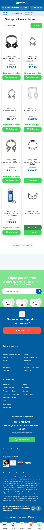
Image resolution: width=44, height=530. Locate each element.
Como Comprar (8, 388)
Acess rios (27, 351)
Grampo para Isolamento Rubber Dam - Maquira (11, 213)
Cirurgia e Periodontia (31, 367)
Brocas (26, 354)
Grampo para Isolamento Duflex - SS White (11, 59)
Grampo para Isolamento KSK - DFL (32, 109)
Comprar (33, 181)
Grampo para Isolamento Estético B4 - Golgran (32, 162)
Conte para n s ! (22, 330)
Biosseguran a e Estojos (11, 354)
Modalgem (6, 364)
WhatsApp (22, 439)
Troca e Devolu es (9, 391)
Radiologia (6, 367)
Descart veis (7, 357)
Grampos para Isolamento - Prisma (32, 212)
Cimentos (6, 370)
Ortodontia (27, 361)
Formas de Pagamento (11, 394)
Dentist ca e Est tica (30, 357)
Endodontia (18, 13)
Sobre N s (6, 384)
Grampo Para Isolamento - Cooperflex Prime (32, 59)
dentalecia (7, 13)
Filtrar (36, 25)
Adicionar (13, 77)
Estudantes (25, 391)
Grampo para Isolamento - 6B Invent (11, 161)
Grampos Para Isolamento (29, 13)
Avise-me (32, 227)
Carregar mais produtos (21, 245)
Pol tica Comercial (28, 394)
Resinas (5, 361)
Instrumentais (7, 351)
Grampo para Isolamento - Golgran (11, 109)
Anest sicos (28, 364)
